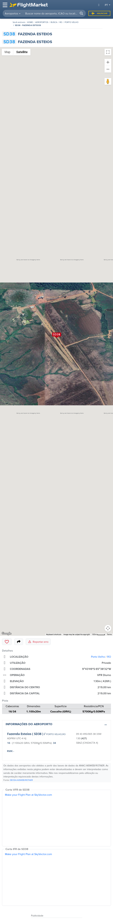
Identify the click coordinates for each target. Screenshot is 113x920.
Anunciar (99, 13)
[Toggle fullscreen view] (107, 52)
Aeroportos (41, 22)
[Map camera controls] (107, 628)
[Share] (18, 641)
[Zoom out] (107, 69)
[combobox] (54, 13)
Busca (54, 22)
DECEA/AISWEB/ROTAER (21, 780)
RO (60, 22)
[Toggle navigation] (5, 5)
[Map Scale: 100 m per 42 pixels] (98, 634)
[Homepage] (30, 22)
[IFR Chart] (56, 877)
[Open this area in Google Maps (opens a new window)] (6, 633)
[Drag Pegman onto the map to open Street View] (107, 81)
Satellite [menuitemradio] (22, 52)
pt (106, 4)
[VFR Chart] (56, 818)
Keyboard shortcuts (53, 634)
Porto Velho (71, 22)
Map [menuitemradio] (7, 52)
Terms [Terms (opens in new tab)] (109, 634)
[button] (81, 13)
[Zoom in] (107, 62)
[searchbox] (54, 13)
